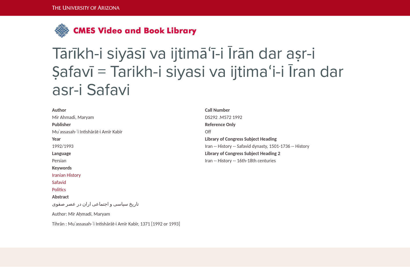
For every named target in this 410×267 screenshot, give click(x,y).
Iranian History (66, 175)
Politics (59, 190)
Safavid (59, 182)
